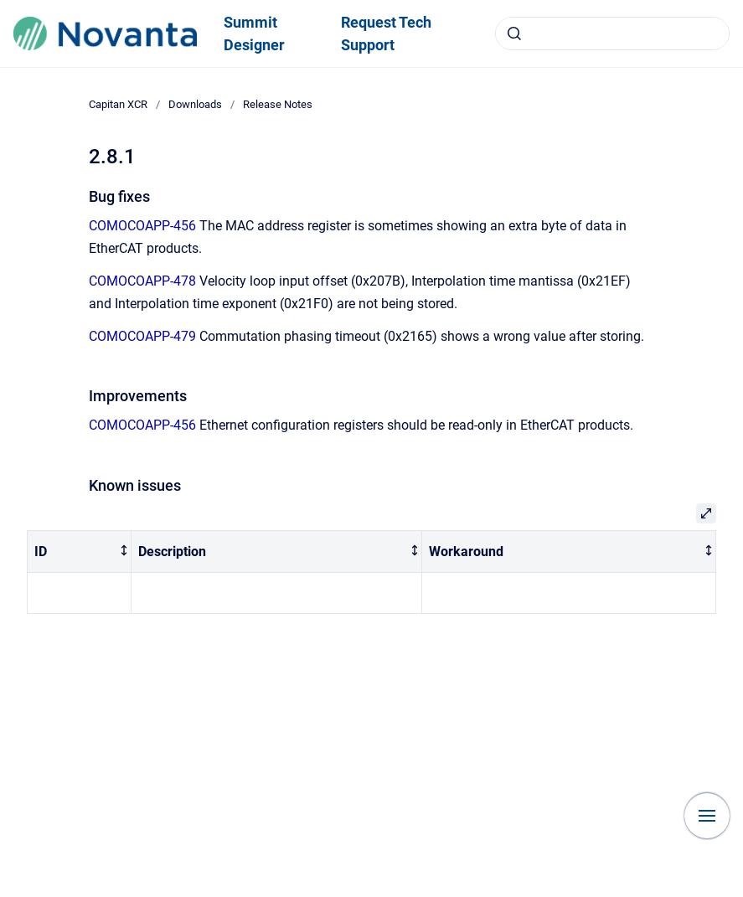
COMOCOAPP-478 (142, 281)
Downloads (195, 104)
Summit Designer (254, 33)
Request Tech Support (386, 33)
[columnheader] (80, 551)
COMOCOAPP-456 (142, 226)
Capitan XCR (118, 104)
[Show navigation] (707, 815)
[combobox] (612, 33)
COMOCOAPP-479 (142, 336)
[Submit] (514, 33)
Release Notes (277, 104)
